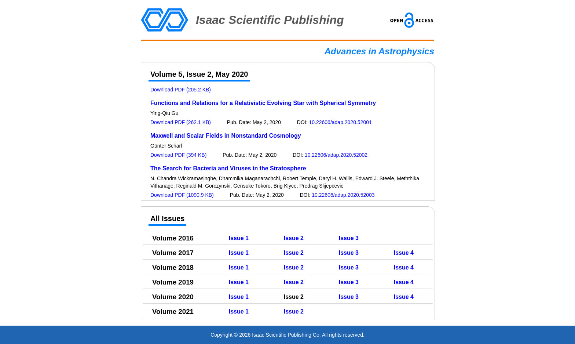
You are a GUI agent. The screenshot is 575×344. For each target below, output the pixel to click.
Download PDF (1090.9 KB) (182, 195)
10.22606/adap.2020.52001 (340, 122)
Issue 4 (404, 253)
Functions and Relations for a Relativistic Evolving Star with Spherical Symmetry (263, 103)
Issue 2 (294, 238)
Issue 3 (349, 238)
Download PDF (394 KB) (178, 155)
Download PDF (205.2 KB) (180, 90)
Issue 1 (239, 238)
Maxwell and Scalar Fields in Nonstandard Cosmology (225, 136)
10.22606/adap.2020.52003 (343, 195)
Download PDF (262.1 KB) (180, 122)
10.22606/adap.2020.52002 (336, 155)
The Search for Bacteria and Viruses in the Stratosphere (228, 168)
